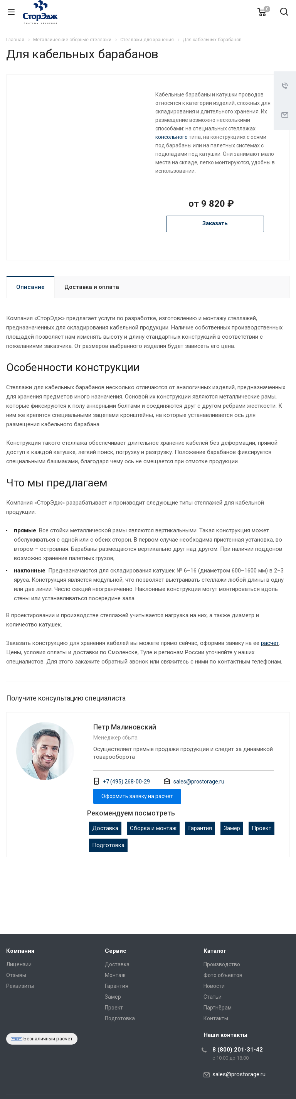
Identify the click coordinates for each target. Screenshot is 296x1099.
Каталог (215, 950)
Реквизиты (20, 986)
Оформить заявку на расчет (137, 796)
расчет (270, 643)
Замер (232, 828)
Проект (261, 828)
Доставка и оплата (91, 287)
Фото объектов (223, 975)
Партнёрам (218, 1007)
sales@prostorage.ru (198, 781)
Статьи (213, 997)
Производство (222, 964)
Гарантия (200, 828)
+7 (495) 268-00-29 (126, 781)
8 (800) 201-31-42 (237, 1049)
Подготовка (108, 845)
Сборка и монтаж (153, 828)
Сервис (115, 950)
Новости (214, 986)
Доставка (105, 828)
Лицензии (19, 964)
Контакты (216, 1018)
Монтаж (115, 975)
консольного (171, 137)
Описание (30, 287)
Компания (20, 950)
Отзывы (16, 975)
